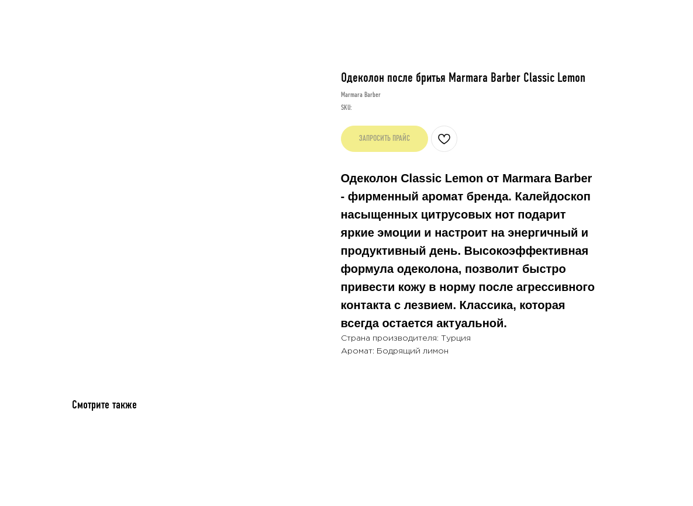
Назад (36, 19)
